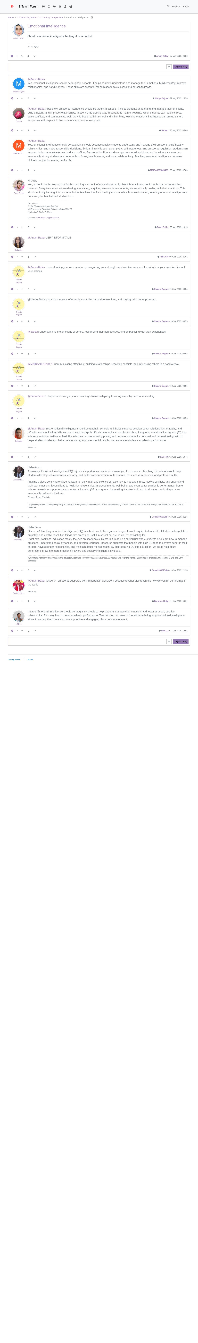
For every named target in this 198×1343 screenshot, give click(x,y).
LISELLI (19, 624)
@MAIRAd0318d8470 (40, 364)
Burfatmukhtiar (19, 593)
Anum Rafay (18, 38)
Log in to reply (180, 67)
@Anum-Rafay (36, 79)
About (30, 660)
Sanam (19, 121)
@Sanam (33, 331)
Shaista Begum (161, 289)
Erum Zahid (19, 193)
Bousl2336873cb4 (20, 480)
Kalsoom (18, 441)
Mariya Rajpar (19, 92)
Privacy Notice (14, 660)
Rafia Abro (19, 250)
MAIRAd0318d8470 (21, 153)
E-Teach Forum (28, 6)
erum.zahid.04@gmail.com (47, 218)
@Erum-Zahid (36, 396)
